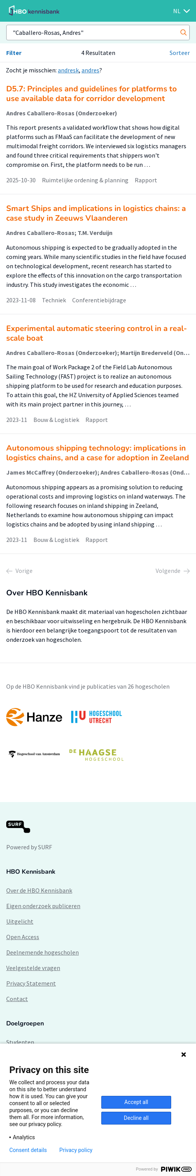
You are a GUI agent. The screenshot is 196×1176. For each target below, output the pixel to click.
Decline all (136, 1118)
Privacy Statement (31, 983)
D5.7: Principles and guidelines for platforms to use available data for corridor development (91, 94)
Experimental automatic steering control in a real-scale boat (96, 333)
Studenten (20, 1042)
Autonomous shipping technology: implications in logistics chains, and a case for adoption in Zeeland (97, 453)
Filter (13, 52)
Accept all (136, 1102)
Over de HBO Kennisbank (39, 890)
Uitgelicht (19, 921)
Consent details (28, 1150)
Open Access (22, 937)
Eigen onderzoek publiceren (43, 906)
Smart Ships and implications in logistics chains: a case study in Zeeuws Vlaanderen (96, 213)
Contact (17, 999)
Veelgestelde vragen (33, 968)
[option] (98, 735)
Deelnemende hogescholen (42, 952)
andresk (68, 70)
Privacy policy (75, 1150)
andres (90, 70)
